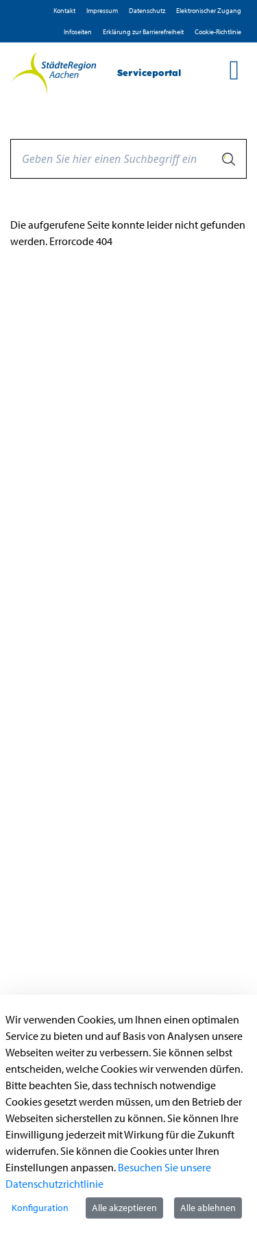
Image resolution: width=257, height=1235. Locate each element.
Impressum (102, 10)
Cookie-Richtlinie (218, 31)
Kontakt (64, 10)
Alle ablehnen (208, 1207)
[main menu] (234, 69)
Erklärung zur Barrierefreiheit (143, 31)
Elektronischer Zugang (208, 10)
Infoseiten (78, 31)
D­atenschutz (147, 10)
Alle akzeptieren (124, 1207)
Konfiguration (40, 1207)
